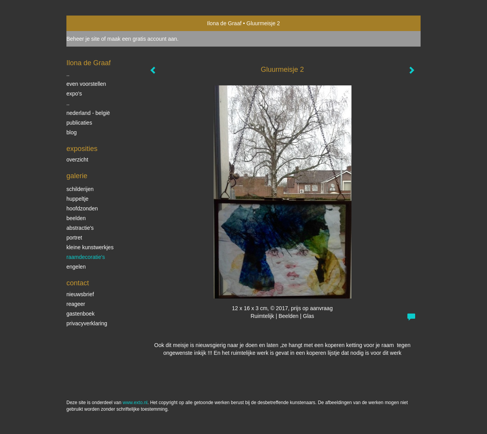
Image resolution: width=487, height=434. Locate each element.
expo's (74, 93)
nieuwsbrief (80, 294)
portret (74, 237)
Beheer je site (83, 39)
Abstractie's (80, 228)
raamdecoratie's (85, 257)
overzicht (77, 159)
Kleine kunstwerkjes (89, 247)
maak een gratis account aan (142, 39)
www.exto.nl (135, 402)
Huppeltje (77, 199)
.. (68, 74)
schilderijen (80, 189)
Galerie (76, 176)
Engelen (76, 267)
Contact (77, 283)
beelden (76, 218)
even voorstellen (86, 84)
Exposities (81, 149)
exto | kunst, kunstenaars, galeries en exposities (88, 23)
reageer (75, 304)
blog (71, 132)
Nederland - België (88, 113)
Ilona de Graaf (224, 23)
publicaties (79, 123)
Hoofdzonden (82, 208)
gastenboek (80, 314)
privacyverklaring (86, 323)
